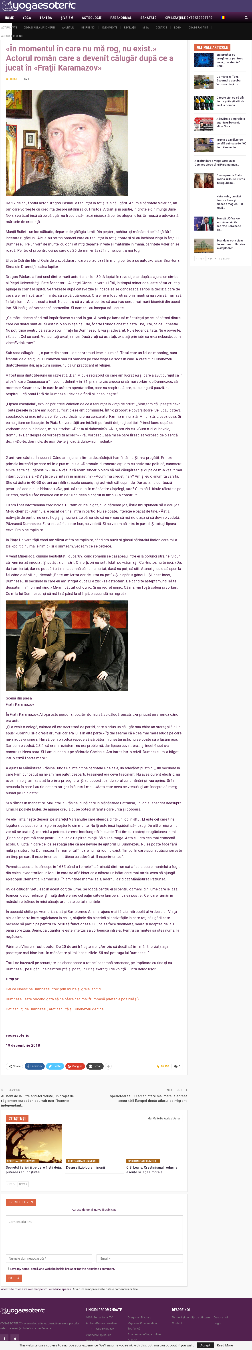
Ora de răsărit (198, 27)
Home (9, 18)
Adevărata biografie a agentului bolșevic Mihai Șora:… (230, 122)
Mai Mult (172, 18)
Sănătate (148, 18)
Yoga (27, 18)
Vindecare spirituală (98, 1335)
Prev (11, 1184)
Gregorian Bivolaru (139, 1317)
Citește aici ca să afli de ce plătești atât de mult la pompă (230, 101)
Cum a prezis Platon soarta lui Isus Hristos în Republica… (230, 179)
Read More (225, 1345)
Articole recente (12, 36)
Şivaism (67, 18)
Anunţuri (68, 27)
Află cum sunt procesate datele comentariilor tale (105, 1289)
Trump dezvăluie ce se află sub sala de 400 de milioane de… (231, 143)
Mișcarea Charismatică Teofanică (142, 1326)
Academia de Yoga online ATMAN (144, 1337)
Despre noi (88, 27)
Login (177, 27)
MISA (146, 27)
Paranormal (121, 18)
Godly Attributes (103, 1329)
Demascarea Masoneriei (39, 27)
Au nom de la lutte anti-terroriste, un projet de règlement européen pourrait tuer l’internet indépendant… (37, 1100)
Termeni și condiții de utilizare (191, 1317)
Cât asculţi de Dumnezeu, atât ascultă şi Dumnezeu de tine (54, 1009)
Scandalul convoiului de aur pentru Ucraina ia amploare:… (230, 244)
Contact (161, 27)
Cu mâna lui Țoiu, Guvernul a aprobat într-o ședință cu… (228, 80)
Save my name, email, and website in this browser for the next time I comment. (62, 1269)
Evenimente (109, 27)
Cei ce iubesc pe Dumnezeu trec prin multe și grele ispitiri (53, 989)
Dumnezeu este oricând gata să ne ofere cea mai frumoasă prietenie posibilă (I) (72, 999)
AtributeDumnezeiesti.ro (101, 1323)
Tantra (46, 18)
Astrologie (92, 18)
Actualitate (9, 27)
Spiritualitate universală (23, 1161)
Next (23, 1184)
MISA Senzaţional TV (99, 1317)
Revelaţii (130, 27)
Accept (205, 1345)
